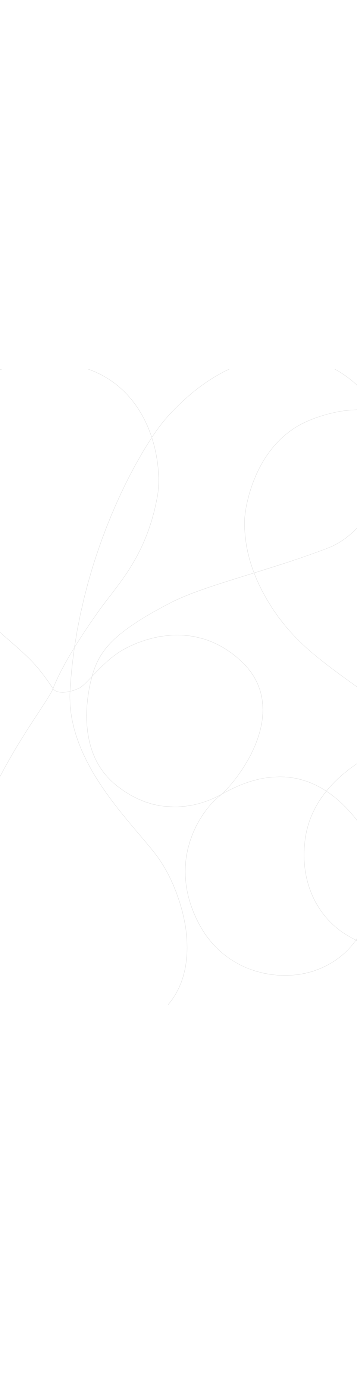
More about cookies (215, 725)
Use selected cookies (154, 720)
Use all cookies (154, 739)
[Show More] (254, 673)
